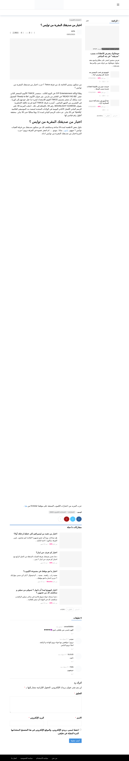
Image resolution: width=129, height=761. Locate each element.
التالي (69, 609)
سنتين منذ (59, 627)
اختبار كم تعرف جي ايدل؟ (46, 552)
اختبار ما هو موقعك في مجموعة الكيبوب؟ (40, 571)
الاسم (78, 717)
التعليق (78, 693)
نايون (66, 130)
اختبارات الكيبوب (75, 20)
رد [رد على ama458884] (71, 633)
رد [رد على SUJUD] (71, 661)
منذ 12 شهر (44, 544)
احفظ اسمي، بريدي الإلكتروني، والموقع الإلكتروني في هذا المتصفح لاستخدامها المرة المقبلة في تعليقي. (45, 731)
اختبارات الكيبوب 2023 (58, 512)
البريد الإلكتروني (36, 717)
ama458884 (68, 627)
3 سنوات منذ (63, 639)
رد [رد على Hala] (71, 674)
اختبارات (71, 512)
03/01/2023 (71, 34)
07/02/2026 (92, 78)
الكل (87, 21)
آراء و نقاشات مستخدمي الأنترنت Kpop (110, 49)
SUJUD (70, 654)
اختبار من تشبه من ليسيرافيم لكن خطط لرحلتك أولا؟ (35, 534)
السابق (77, 609)
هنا (26, 506)
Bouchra (49, 581)
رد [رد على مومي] (71, 649)
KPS (73, 31)
